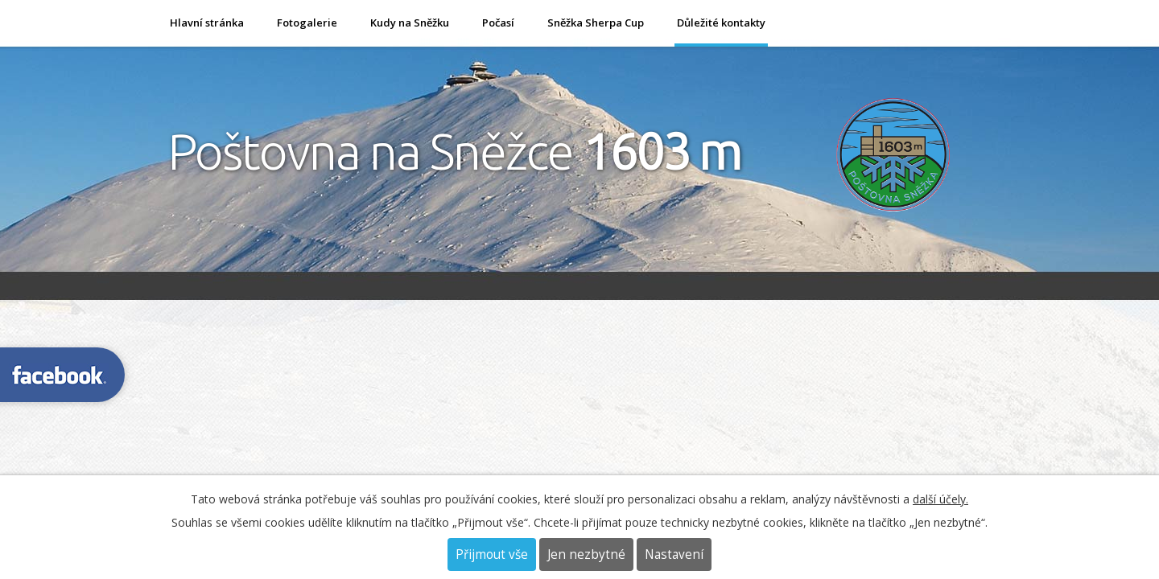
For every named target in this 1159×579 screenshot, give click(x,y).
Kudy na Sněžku (409, 22)
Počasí (498, 22)
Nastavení (674, 554)
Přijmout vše (492, 554)
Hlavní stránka (207, 22)
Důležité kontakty (721, 22)
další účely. (940, 499)
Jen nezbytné (586, 554)
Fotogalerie (307, 22)
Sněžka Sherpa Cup (595, 22)
